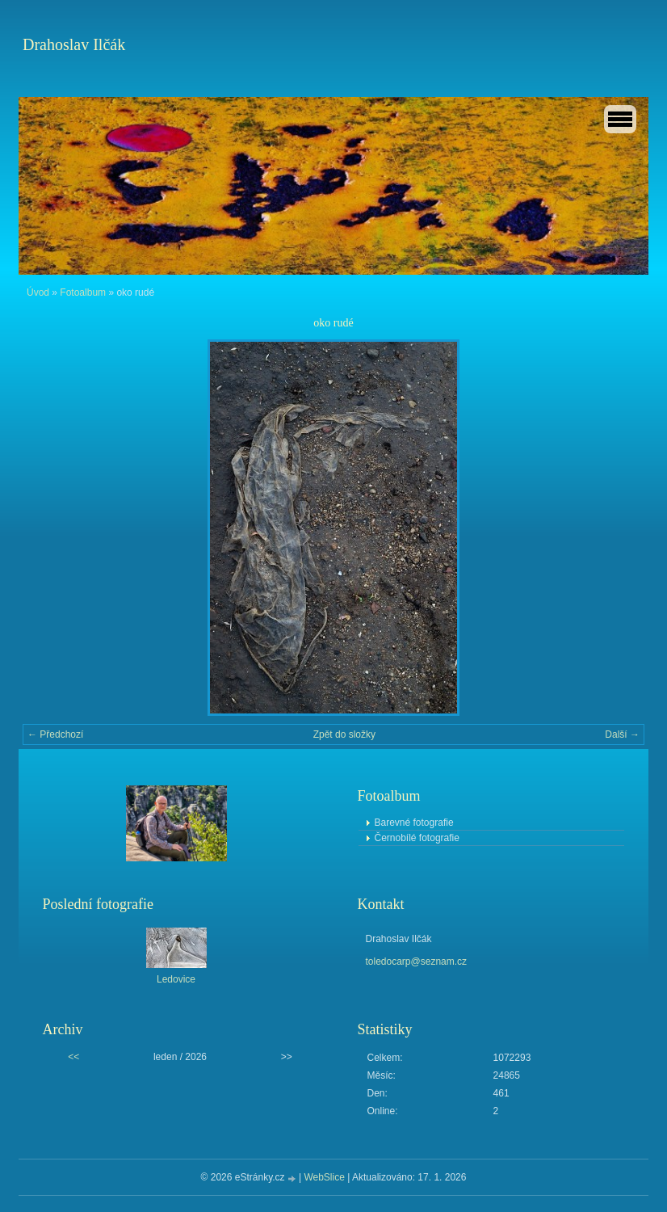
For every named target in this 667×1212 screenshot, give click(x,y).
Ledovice (176, 979)
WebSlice (324, 1177)
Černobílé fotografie (417, 838)
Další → (622, 734)
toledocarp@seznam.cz (417, 961)
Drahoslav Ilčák (74, 44)
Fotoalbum (83, 292)
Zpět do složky (344, 734)
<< (73, 1057)
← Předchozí (55, 734)
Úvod (38, 292)
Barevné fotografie (414, 822)
